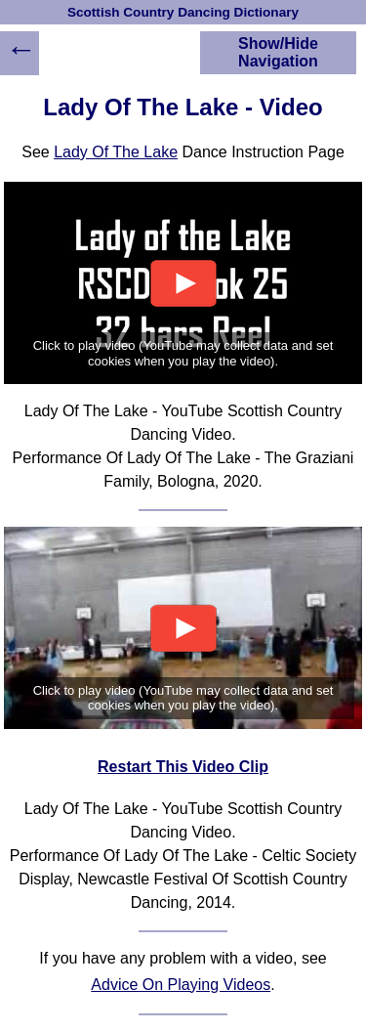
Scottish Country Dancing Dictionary (183, 12)
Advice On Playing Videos (180, 984)
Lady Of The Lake (116, 152)
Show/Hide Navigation (278, 52)
